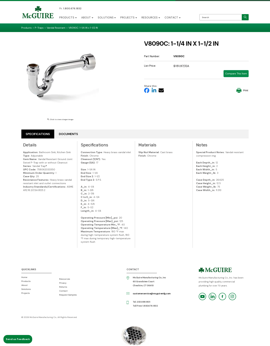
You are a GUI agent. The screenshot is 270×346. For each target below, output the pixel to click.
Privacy (62, 283)
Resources (150, 17)
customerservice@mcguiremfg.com (152, 293)
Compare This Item (236, 73)
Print (242, 90)
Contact (171, 17)
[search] (245, 17)
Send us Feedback (18, 339)
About (86, 17)
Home (24, 277)
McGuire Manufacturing (37, 12)
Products (66, 17)
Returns (63, 287)
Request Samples (68, 294)
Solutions (106, 17)
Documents (68, 134)
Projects (128, 17)
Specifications (38, 134)
